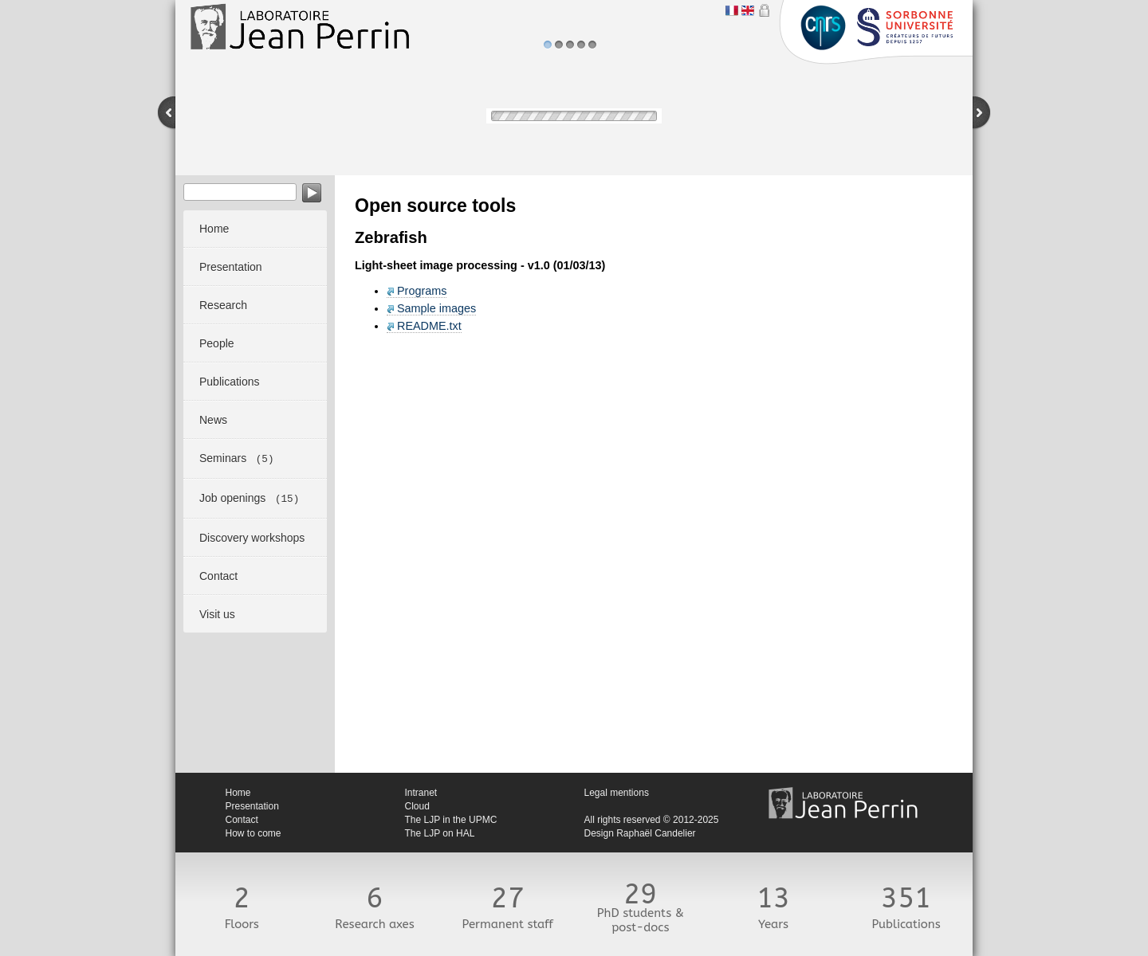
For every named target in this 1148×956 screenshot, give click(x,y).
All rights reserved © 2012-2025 (651, 819)
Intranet (421, 792)
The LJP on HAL (440, 833)
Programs (421, 290)
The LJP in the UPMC (451, 819)
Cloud (417, 806)
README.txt (429, 325)
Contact (242, 819)
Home (238, 792)
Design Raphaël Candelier (640, 833)
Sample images (436, 308)
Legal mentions (616, 792)
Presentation (252, 806)
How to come (253, 833)
